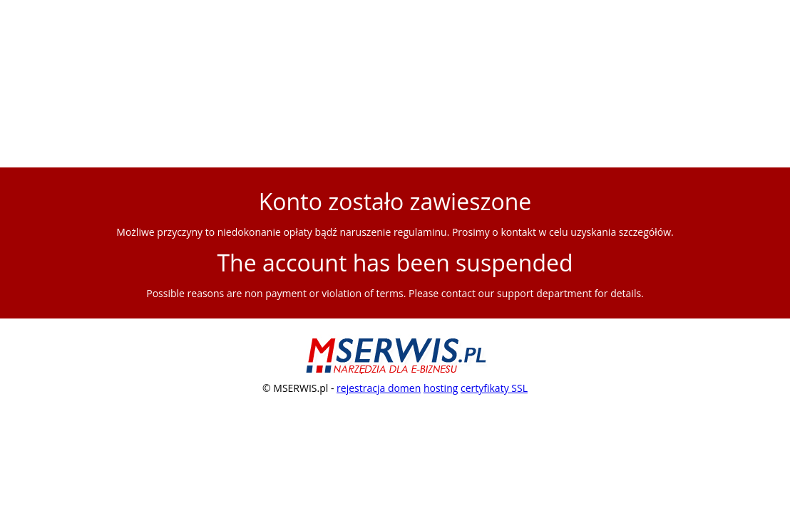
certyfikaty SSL (494, 388)
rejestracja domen (379, 388)
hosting (441, 388)
